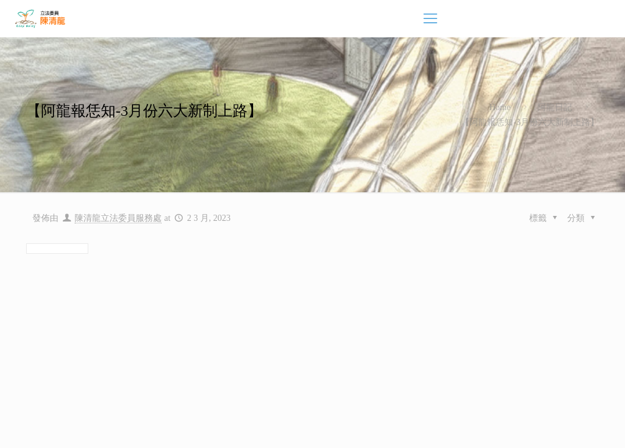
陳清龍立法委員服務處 (118, 218)
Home (500, 107)
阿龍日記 (554, 107)
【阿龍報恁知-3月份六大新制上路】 (530, 122)
